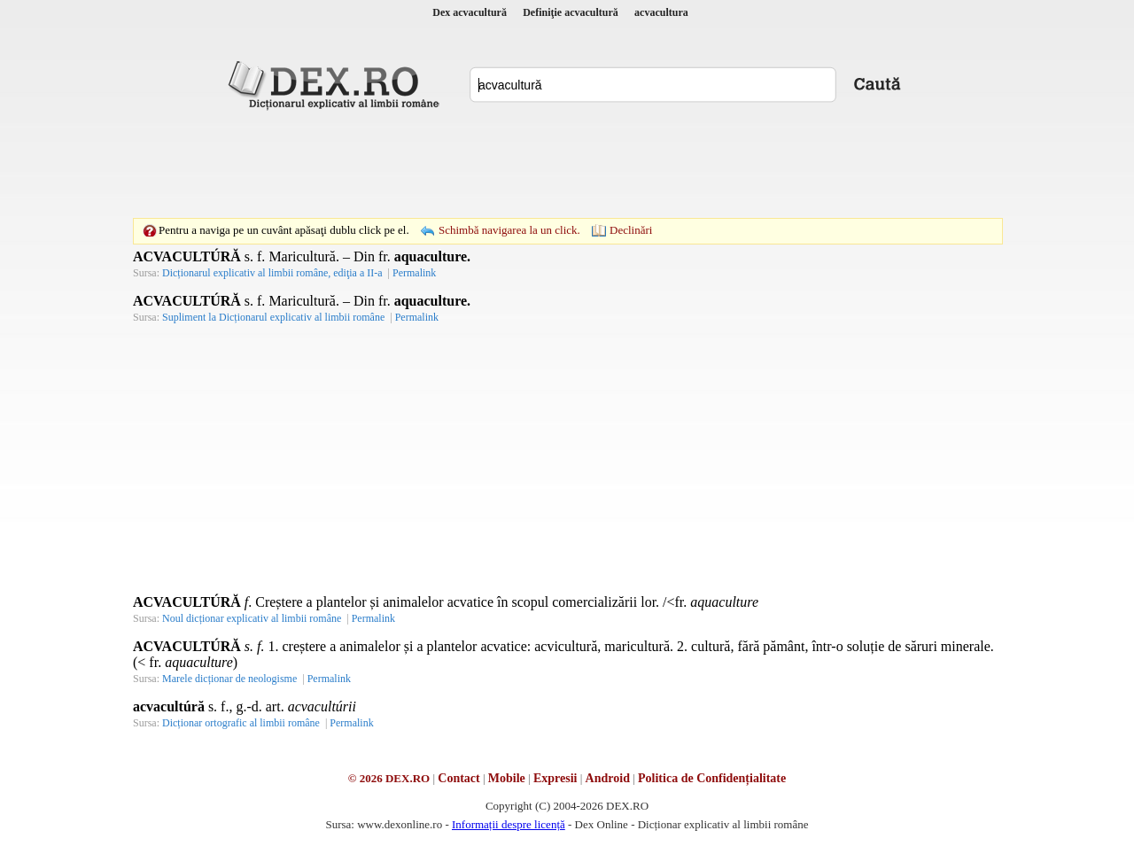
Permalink (414, 273)
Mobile (506, 778)
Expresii (555, 778)
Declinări (631, 230)
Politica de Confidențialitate (712, 778)
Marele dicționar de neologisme (229, 678)
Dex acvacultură (469, 12)
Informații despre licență (508, 824)
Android (608, 778)
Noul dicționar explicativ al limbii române (251, 618)
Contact (458, 778)
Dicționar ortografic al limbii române (241, 723)
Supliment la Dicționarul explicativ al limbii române (273, 317)
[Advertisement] (567, 164)
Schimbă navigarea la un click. (509, 230)
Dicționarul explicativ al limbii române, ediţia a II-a (272, 273)
